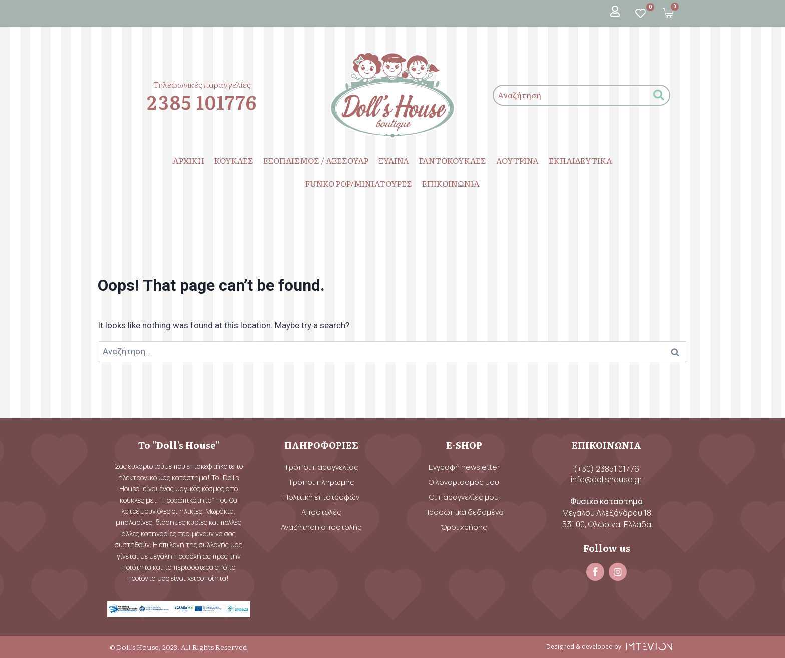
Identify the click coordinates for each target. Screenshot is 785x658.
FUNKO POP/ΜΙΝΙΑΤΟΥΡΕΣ (358, 183)
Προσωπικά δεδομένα (464, 512)
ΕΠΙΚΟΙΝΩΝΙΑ (451, 183)
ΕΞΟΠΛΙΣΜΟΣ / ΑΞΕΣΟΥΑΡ (315, 160)
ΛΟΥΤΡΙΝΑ (517, 160)
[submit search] (659, 95)
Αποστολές (321, 512)
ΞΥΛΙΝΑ (393, 160)
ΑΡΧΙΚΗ (188, 160)
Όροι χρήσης (464, 527)
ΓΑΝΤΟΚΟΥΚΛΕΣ (452, 160)
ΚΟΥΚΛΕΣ (233, 160)
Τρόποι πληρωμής (321, 482)
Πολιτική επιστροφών (321, 497)
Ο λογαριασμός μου (464, 482)
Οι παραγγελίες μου (464, 497)
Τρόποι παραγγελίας (321, 467)
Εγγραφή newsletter (464, 467)
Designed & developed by (584, 646)
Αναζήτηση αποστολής (321, 527)
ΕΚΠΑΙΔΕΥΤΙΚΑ (580, 160)
